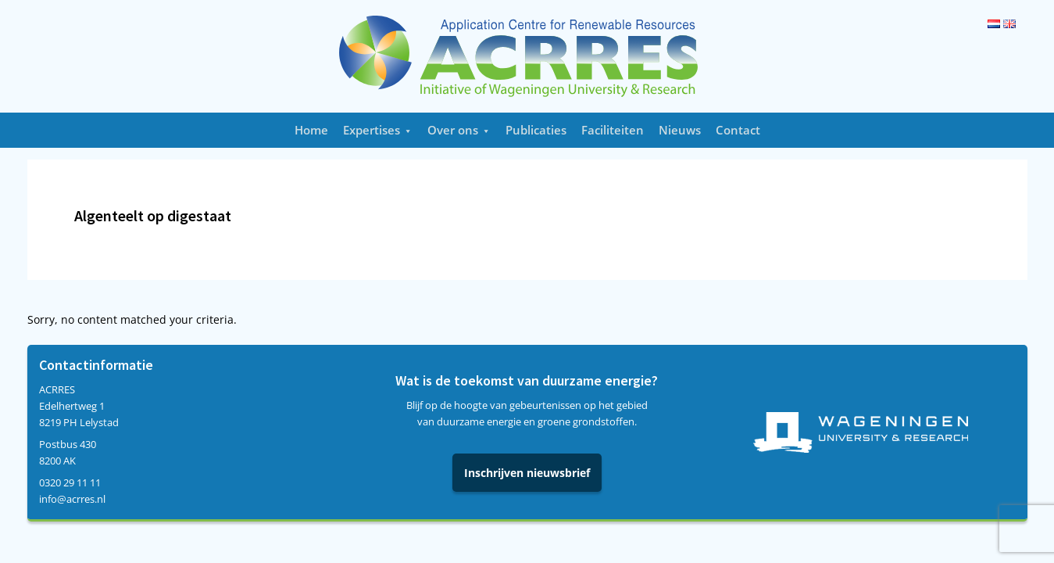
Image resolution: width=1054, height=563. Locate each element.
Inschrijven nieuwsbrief (527, 472)
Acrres (527, 56)
